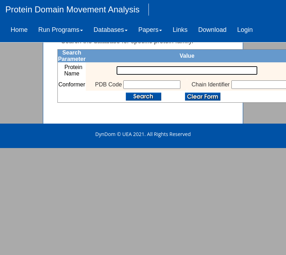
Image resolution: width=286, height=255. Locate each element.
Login (245, 29)
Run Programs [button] (60, 29)
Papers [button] (150, 29)
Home (19, 29)
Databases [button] (111, 29)
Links (180, 29)
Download (212, 29)
